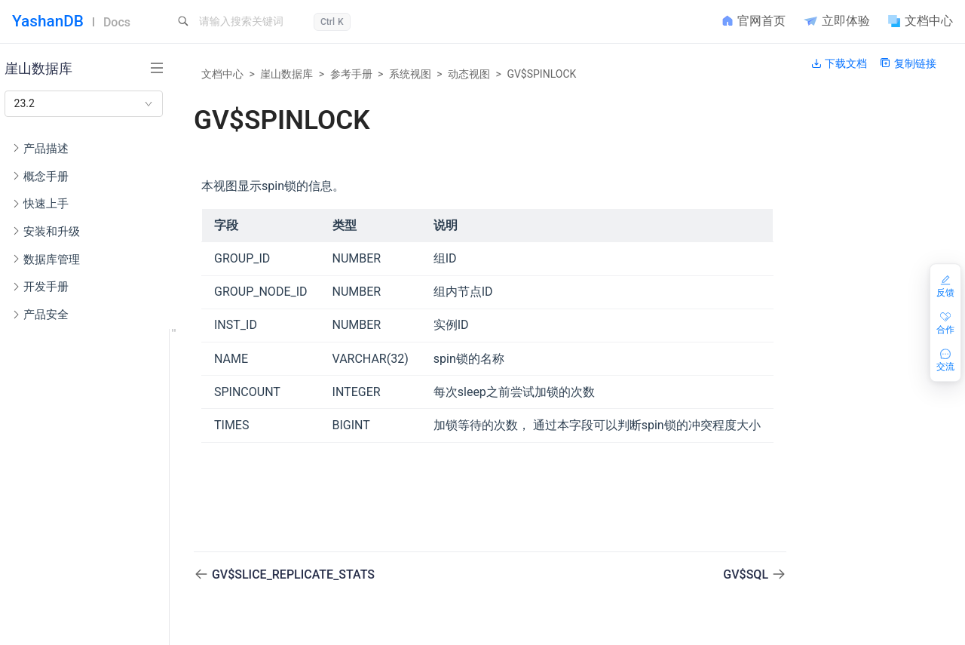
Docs (116, 22)
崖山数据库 (286, 74)
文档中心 (222, 74)
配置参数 (61, 507)
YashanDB (48, 21)
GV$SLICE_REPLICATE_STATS (293, 574)
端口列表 (61, 482)
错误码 (56, 555)
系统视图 (410, 74)
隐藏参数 (61, 531)
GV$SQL (747, 574)
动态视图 (469, 74)
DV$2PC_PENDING (106, 628)
